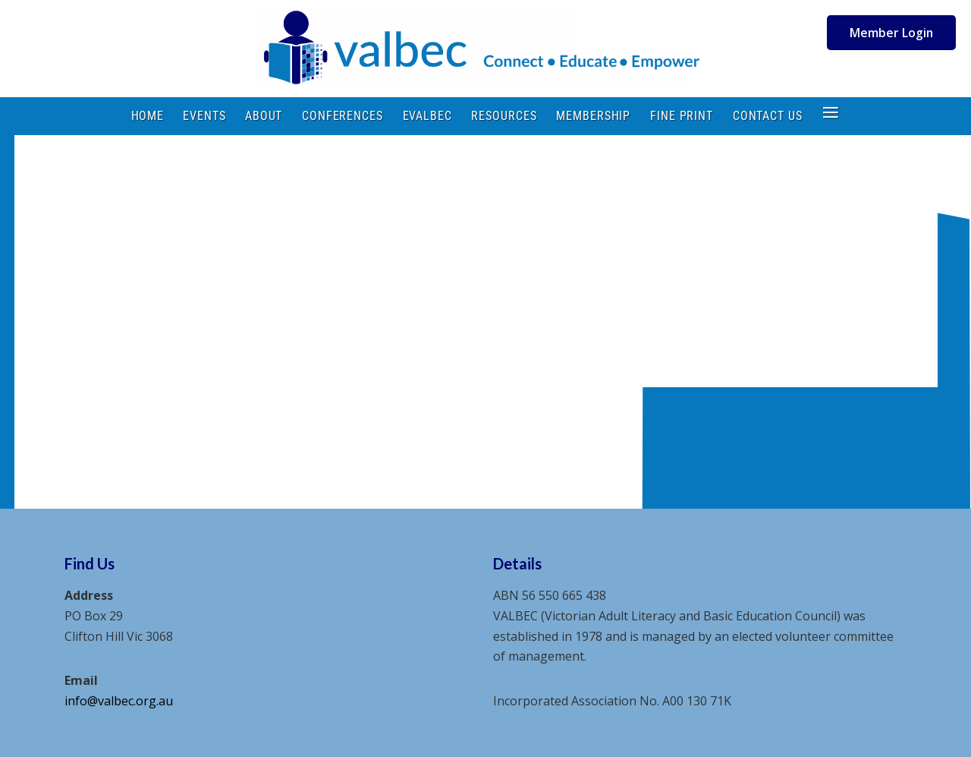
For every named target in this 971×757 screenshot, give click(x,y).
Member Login (891, 32)
